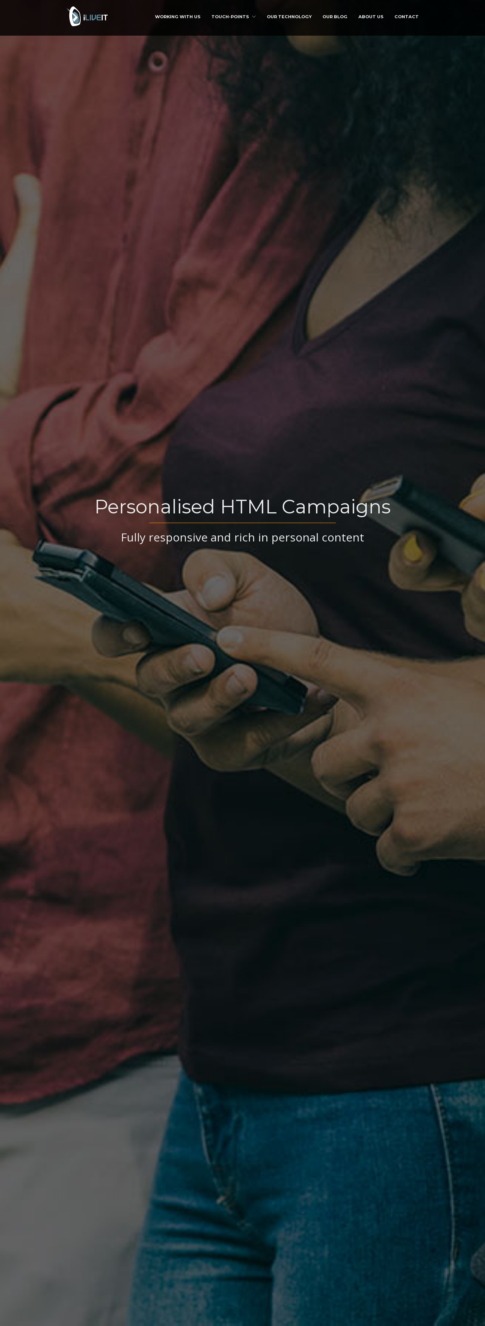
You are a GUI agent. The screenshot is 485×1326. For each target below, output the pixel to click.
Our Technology (289, 16)
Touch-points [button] (233, 16)
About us (370, 16)
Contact (406, 16)
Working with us (177, 16)
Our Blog (334, 16)
